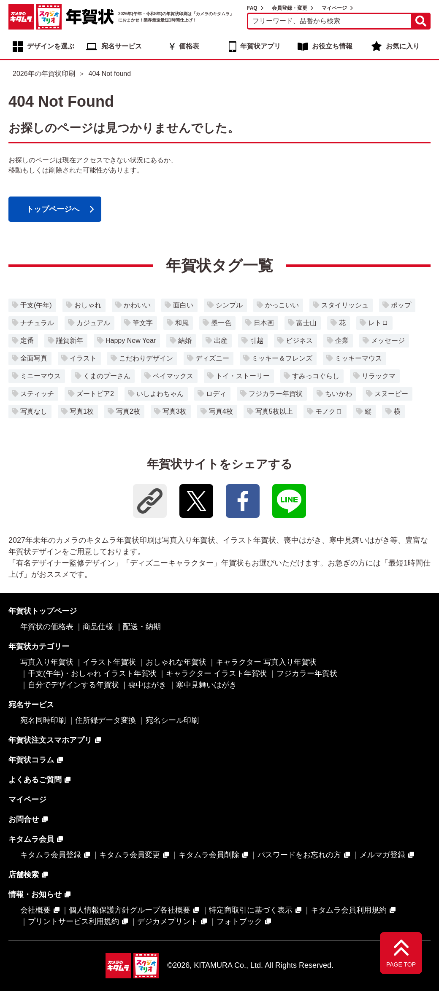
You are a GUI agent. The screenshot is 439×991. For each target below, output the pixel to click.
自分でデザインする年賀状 (73, 685)
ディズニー (212, 358)
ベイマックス (173, 376)
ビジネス (299, 340)
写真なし (33, 411)
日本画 (264, 322)
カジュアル (93, 322)
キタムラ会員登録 (50, 855)
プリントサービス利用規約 (73, 921)
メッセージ (388, 340)
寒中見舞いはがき (206, 685)
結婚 (185, 340)
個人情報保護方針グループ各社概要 (129, 910)
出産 (221, 340)
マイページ (334, 8)
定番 (27, 340)
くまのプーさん (106, 376)
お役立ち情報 (332, 46)
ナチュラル (37, 322)
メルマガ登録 (382, 855)
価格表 (189, 46)
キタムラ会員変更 (129, 855)
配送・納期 (142, 626)
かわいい (137, 305)
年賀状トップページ (42, 611)
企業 (342, 340)
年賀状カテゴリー (38, 646)
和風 (182, 322)
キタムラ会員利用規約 (349, 910)
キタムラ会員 (31, 839)
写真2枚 (128, 411)
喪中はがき (147, 685)
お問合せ (23, 819)
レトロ (378, 322)
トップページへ (52, 209)
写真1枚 (82, 411)
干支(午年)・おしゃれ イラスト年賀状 (92, 673)
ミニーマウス (40, 376)
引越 (256, 340)
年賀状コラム (31, 760)
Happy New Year (131, 340)
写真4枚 (221, 411)
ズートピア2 (95, 393)
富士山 (306, 322)
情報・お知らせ (35, 894)
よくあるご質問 (35, 780)
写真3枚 (175, 411)
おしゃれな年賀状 (176, 662)
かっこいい (282, 305)
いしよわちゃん (160, 393)
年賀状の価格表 (46, 626)
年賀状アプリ (260, 46)
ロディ (216, 393)
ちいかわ (338, 393)
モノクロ (328, 411)
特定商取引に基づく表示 (251, 910)
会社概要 (35, 910)
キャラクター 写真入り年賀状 (266, 662)
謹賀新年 (69, 340)
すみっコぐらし (315, 376)
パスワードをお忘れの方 (299, 855)
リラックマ (379, 376)
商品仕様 (98, 626)
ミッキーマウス (358, 358)
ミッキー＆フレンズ (282, 358)
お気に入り (403, 46)
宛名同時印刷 (43, 720)
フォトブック (239, 921)
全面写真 (33, 358)
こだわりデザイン (146, 358)
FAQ (252, 8)
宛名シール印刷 (172, 720)
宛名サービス (121, 46)
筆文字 (143, 322)
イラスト (83, 358)
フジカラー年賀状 (276, 393)
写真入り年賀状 (46, 662)
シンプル (229, 305)
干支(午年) (36, 305)
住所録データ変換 (105, 720)
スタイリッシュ (345, 305)
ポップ (401, 305)
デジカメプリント (167, 921)
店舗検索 (23, 874)
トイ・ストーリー (243, 376)
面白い (183, 305)
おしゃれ (87, 305)
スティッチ (37, 393)
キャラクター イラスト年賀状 (216, 673)
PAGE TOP (401, 964)
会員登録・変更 (289, 8)
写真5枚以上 (274, 411)
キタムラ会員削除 (209, 855)
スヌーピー (391, 393)
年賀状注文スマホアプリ (50, 740)
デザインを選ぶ (50, 46)
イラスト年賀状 (109, 662)
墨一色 (221, 322)
